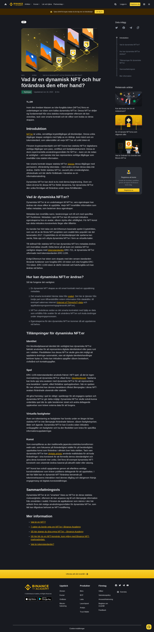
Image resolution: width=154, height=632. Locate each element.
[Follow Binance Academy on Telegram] (124, 585)
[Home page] (16, 4)
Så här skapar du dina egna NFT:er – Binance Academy (57, 531)
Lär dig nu (99, 12)
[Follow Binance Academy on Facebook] (116, 585)
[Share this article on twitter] (116, 27)
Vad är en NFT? (38, 522)
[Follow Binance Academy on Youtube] (128, 585)
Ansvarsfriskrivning (106, 599)
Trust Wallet (84, 612)
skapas (71, 164)
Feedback (102, 610)
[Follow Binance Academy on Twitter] (120, 585)
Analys (82, 608)
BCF (81, 595)
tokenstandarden (56, 250)
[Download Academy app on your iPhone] (31, 599)
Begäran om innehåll (103, 605)
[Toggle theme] (149, 4)
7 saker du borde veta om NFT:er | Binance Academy (56, 527)
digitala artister (55, 453)
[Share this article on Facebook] (123, 27)
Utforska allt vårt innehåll (77, 574)
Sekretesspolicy (105, 595)
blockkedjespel (79, 378)
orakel (71, 296)
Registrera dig (135, 4)
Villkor (101, 591)
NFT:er (29, 134)
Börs (81, 591)
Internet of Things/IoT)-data (70, 302)
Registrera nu (128, 190)
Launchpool (84, 603)
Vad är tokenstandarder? (42, 544)
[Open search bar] (115, 4)
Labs (82, 599)
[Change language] (144, 4)
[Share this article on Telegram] (131, 27)
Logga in (123, 4)
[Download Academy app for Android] (45, 599)
